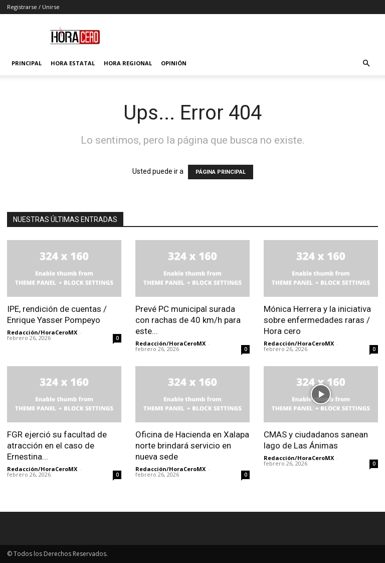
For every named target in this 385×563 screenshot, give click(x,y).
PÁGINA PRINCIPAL (221, 172)
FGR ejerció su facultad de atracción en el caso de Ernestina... (57, 445)
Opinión (173, 63)
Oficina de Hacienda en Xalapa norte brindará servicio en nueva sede (192, 445)
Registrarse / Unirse (33, 7)
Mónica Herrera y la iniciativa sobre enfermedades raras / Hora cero (317, 320)
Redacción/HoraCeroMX (42, 332)
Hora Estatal (73, 63)
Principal (27, 63)
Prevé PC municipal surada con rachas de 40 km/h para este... (188, 320)
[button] (366, 63)
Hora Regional (128, 63)
